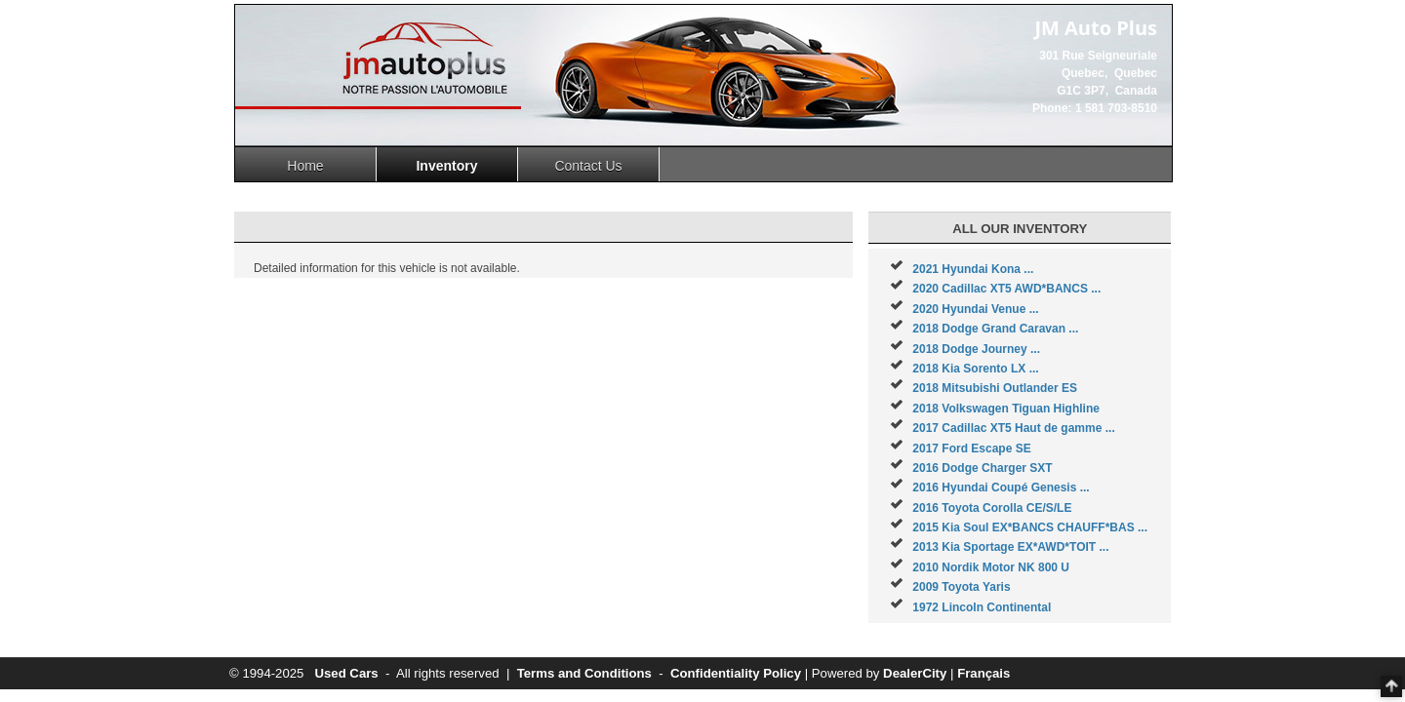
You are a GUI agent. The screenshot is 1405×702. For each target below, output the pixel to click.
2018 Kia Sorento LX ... (975, 368)
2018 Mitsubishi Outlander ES (994, 388)
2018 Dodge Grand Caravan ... (995, 328)
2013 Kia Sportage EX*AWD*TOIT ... (1010, 547)
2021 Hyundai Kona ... (972, 269)
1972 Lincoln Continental (981, 607)
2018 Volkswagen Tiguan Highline (1006, 408)
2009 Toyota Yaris (961, 587)
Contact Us (588, 166)
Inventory (446, 166)
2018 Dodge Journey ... (976, 349)
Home (305, 166)
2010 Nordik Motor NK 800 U (990, 567)
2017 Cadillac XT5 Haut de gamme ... (1013, 428)
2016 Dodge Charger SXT (982, 468)
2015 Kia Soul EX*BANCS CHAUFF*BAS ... (1029, 527)
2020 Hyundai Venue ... (975, 309)
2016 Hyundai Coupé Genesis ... (1000, 487)
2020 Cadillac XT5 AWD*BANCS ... (1006, 288)
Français (983, 673)
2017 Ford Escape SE (971, 448)
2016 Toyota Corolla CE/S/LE (991, 508)
